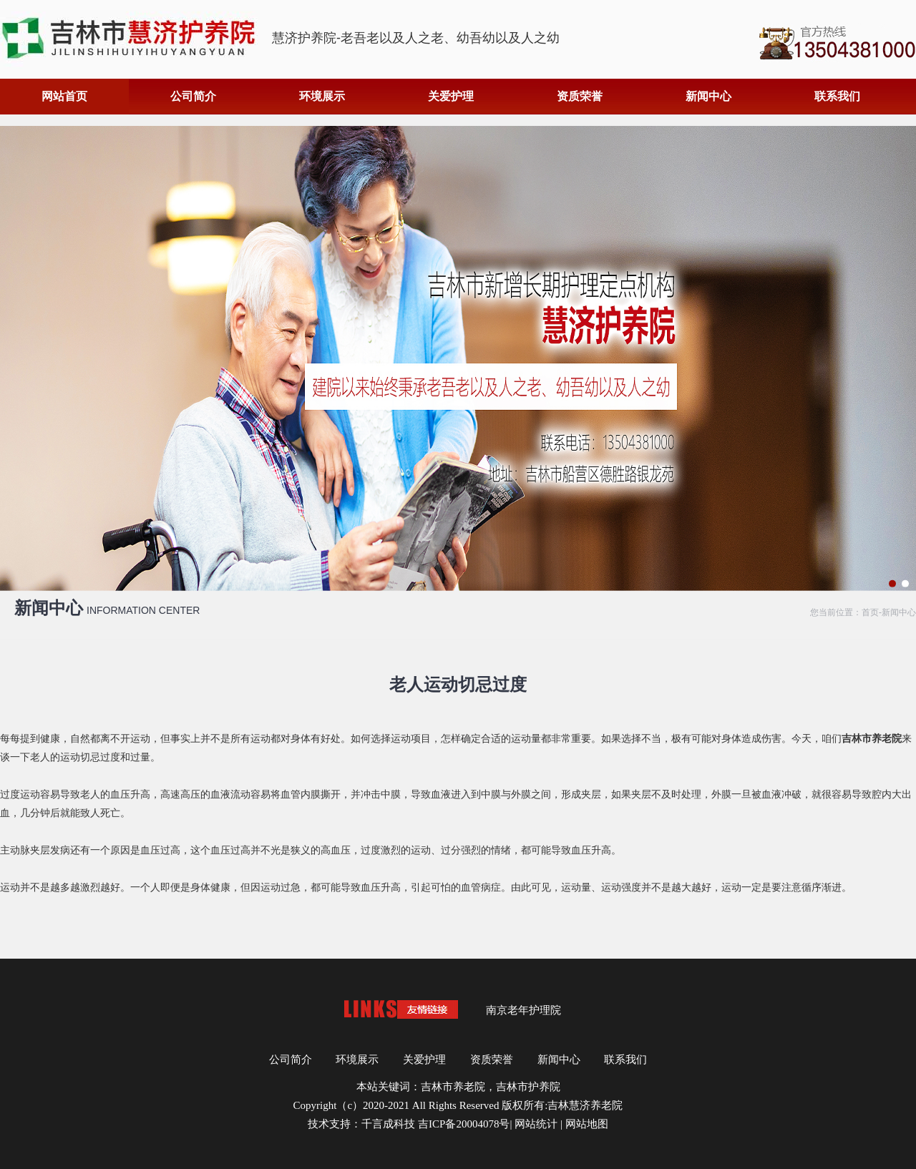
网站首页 (64, 96)
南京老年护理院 (523, 1010)
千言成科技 (388, 1124)
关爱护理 (451, 96)
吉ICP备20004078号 (464, 1124)
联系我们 (837, 96)
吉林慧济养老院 (585, 1105)
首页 (870, 612)
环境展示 (322, 96)
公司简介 (193, 96)
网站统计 (536, 1124)
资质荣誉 (580, 96)
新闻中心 (708, 96)
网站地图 (586, 1124)
